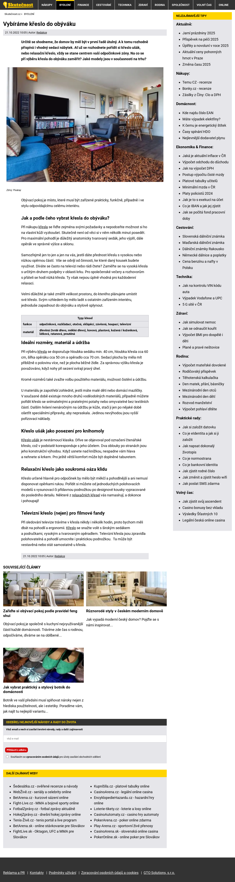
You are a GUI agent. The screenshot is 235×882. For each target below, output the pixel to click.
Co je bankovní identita (200, 465)
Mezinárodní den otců (199, 390)
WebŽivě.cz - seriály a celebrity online (42, 792)
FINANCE (83, 4)
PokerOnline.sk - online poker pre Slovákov (127, 837)
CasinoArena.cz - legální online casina (123, 792)
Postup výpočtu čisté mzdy (203, 175)
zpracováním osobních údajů (42, 756)
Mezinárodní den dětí (198, 396)
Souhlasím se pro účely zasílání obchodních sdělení (56, 756)
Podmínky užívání (62, 873)
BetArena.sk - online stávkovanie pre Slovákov (49, 826)
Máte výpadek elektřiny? (201, 119)
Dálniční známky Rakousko (203, 249)
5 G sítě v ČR (192, 304)
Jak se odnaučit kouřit (199, 328)
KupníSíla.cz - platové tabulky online (121, 786)
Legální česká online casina (203, 520)
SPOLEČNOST (181, 4)
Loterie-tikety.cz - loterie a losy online (122, 809)
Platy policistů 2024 (197, 193)
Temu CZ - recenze (197, 82)
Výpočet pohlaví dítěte (199, 409)
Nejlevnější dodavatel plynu (203, 138)
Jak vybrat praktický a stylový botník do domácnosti (36, 689)
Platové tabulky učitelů (200, 181)
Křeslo (71, 528)
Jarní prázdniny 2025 (198, 33)
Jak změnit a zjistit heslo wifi (204, 477)
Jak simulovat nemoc (199, 322)
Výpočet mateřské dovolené (204, 365)
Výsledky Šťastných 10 (200, 514)
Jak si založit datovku (199, 427)
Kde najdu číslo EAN (197, 113)
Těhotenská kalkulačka (200, 378)
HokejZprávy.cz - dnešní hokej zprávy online (47, 814)
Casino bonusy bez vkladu (202, 508)
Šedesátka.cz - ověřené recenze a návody (45, 786)
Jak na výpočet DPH (198, 168)
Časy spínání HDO (196, 132)
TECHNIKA (124, 4)
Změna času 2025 (196, 64)
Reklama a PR (14, 873)
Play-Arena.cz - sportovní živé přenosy (123, 826)
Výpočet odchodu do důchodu (205, 162)
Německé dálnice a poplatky (204, 255)
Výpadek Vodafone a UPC (202, 298)
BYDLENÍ (65, 4)
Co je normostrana (196, 458)
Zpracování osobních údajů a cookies (109, 873)
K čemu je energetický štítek (204, 125)
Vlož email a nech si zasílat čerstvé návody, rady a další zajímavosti (44, 729)
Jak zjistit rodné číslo (198, 471)
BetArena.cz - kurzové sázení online (40, 798)
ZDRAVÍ (143, 4)
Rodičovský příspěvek (199, 371)
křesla (43, 227)
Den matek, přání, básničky (203, 384)
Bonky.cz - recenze (196, 88)
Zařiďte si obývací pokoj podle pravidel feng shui (40, 613)
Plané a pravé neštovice (201, 347)
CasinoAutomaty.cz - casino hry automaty (126, 814)
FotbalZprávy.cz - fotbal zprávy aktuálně (44, 809)
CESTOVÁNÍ (103, 4)
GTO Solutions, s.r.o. (159, 873)
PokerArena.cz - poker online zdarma (122, 820)
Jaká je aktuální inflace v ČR (204, 156)
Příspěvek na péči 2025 (200, 39)
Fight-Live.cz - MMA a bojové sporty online (46, 803)
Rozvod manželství (197, 403)
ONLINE (224, 4)
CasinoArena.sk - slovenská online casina (126, 831)
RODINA (160, 4)
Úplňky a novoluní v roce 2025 (205, 46)
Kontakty (37, 873)
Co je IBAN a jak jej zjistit (201, 206)
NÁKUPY (47, 4)
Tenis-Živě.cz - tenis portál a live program (45, 820)
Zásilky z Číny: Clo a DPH (201, 95)
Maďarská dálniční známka (203, 243)
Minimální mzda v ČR (198, 187)
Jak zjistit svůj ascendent (201, 501)
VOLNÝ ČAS (204, 4)
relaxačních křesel (86, 495)
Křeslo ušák (30, 440)
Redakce (41, 32)
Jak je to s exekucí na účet (202, 200)
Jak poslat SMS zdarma (201, 483)
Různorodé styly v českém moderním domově (124, 611)
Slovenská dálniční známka (203, 236)
